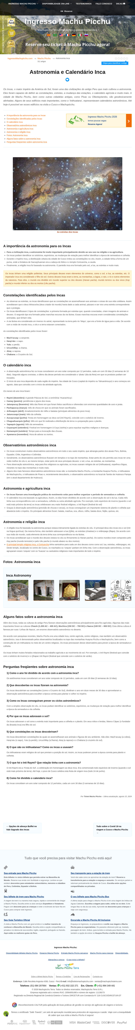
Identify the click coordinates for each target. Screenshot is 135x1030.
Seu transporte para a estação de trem (90, 873)
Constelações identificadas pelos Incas (24, 119)
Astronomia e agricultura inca (20, 129)
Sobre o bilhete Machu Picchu (42, 977)
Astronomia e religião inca (18, 132)
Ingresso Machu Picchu (67, 21)
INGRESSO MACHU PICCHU (22, 3)
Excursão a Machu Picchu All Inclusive (90, 920)
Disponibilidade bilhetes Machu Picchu (22, 953)
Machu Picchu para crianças (101, 953)
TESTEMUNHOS (84, 3)
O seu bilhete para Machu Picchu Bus (90, 897)
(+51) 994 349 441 (106, 986)
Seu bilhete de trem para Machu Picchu (24, 897)
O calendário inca (15, 122)
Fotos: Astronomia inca (17, 135)
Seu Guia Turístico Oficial (17, 920)
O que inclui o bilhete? (76, 960)
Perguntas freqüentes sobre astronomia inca (27, 142)
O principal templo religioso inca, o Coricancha (28, 544)
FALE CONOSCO (104, 3)
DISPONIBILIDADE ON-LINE (55, 3)
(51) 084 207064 (38, 986)
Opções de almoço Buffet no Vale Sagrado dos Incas (21, 828)
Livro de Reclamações (82, 977)
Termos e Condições (63, 977)
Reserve (66, 11)
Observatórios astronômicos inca (22, 125)
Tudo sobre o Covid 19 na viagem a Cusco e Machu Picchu (112, 829)
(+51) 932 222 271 (69, 986)
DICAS (120, 3)
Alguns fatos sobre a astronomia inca (23, 138)
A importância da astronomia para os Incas (26, 115)
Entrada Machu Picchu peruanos (74, 953)
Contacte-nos (97, 977)
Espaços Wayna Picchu (49, 953)
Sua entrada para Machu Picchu (20, 873)
